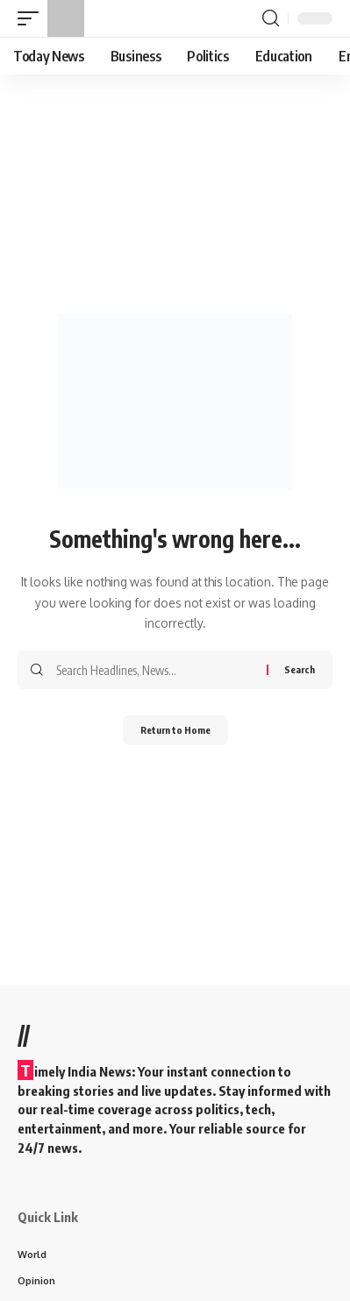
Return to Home (175, 730)
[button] (32, 18)
